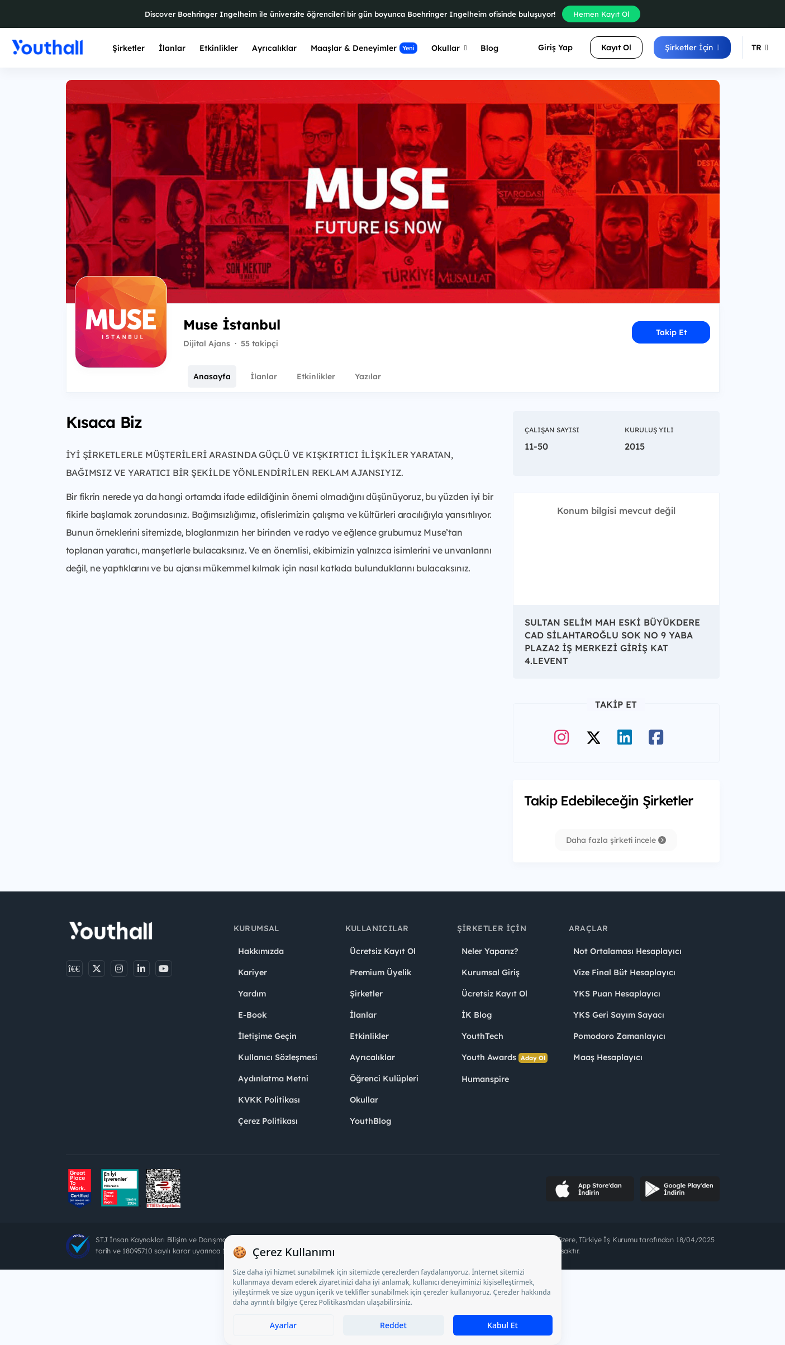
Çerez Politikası (268, 1121)
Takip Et (671, 332)
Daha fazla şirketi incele (616, 840)
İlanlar (172, 48)
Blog (489, 48)
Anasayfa (212, 376)
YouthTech (482, 1036)
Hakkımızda (261, 951)
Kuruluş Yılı (649, 430)
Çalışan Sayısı (552, 430)
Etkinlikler (218, 48)
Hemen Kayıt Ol (601, 13)
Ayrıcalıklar (372, 1057)
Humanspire (485, 1079)
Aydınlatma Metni (273, 1079)
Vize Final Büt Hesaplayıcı (624, 972)
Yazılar (368, 376)
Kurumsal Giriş (491, 972)
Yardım (252, 994)
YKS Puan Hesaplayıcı (616, 994)
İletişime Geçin (267, 1036)
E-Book (252, 1015)
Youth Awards (505, 1057)
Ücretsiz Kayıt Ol (383, 951)
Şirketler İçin (692, 47)
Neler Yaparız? (490, 951)
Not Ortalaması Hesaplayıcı (627, 951)
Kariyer (252, 972)
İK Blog (477, 1015)
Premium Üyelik (380, 972)
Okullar (449, 48)
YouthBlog (370, 1121)
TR (759, 47)
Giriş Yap (555, 47)
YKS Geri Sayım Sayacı (618, 1015)
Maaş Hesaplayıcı (608, 1057)
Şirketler (128, 48)
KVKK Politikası (269, 1100)
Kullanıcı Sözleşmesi (277, 1057)
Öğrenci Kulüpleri (384, 1079)
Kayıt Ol (616, 47)
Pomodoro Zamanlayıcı (619, 1036)
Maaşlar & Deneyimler (364, 48)
